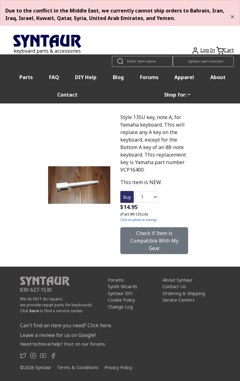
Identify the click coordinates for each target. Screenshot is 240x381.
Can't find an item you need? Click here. (66, 325)
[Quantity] (146, 197)
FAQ (54, 77)
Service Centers (178, 300)
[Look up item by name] (142, 61)
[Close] (232, 16)
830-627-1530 (36, 289)
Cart (229, 50)
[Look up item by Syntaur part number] (203, 61)
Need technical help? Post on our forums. (63, 344)
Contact (67, 94)
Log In (207, 50)
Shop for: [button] (175, 94)
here (34, 310)
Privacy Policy (118, 367)
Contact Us (174, 286)
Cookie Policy (121, 300)
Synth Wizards (122, 286)
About (218, 77)
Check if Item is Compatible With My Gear (154, 241)
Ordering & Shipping (183, 293)
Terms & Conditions (77, 367)
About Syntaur (177, 280)
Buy (127, 197)
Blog (118, 77)
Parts (26, 77)
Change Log (120, 307)
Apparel (184, 77)
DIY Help (86, 77)
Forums (149, 77)
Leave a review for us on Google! (58, 335)
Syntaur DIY (120, 293)
